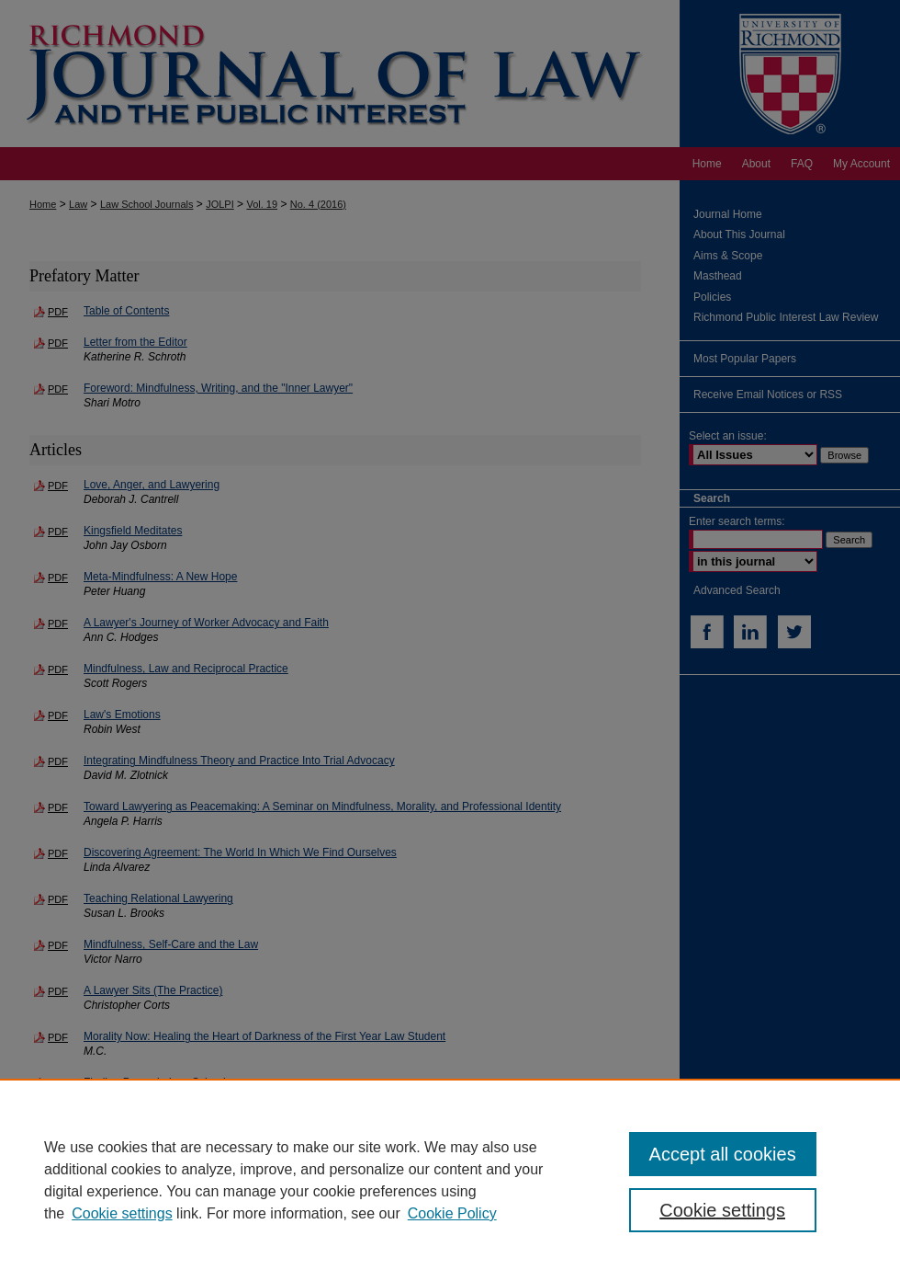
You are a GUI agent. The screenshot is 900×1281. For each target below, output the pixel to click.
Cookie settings (122, 1213)
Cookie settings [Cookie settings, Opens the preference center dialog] (722, 1210)
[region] (450, 1180)
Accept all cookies (722, 1154)
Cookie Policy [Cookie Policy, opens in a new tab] (452, 1213)
